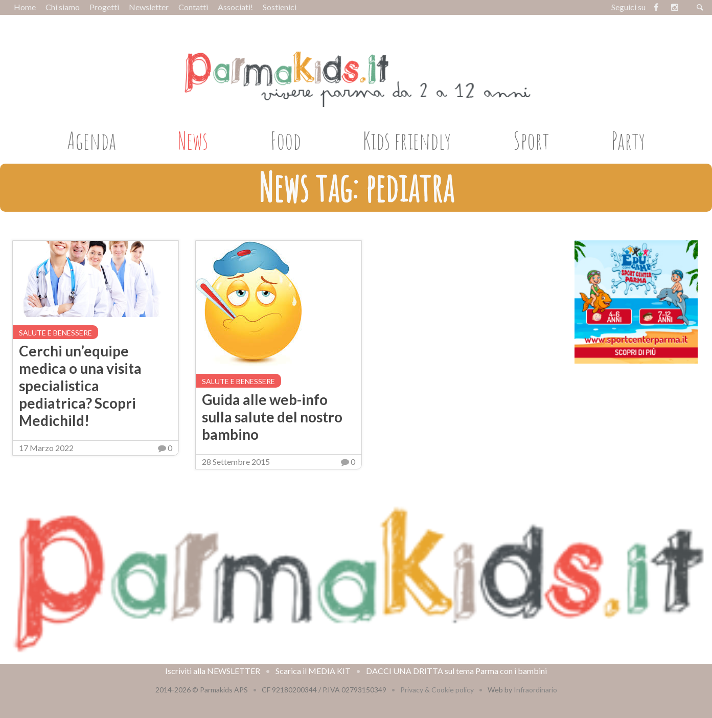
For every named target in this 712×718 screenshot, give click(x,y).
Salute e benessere (55, 332)
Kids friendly (407, 140)
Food (285, 140)
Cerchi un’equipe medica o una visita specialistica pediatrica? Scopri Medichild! (80, 385)
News (193, 140)
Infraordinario (535, 689)
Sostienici (279, 7)
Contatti (193, 7)
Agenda (91, 140)
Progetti (104, 7)
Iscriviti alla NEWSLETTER (212, 671)
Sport (531, 140)
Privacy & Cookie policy (437, 689)
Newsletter (149, 7)
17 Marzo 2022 (46, 448)
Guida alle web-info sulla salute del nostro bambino (272, 417)
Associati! (235, 7)
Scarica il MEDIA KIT (313, 671)
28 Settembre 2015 (236, 461)
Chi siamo (62, 7)
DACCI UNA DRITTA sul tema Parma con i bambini (456, 671)
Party (628, 140)
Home (25, 7)
